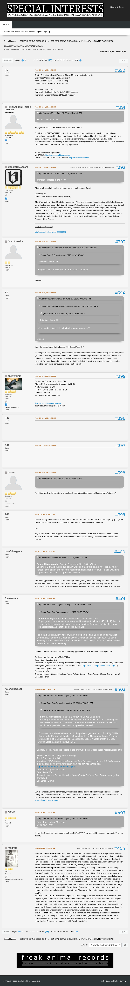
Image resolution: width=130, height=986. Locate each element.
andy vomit (14, 376)
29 (58, 60)
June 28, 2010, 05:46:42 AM (45, 70)
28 (54, 60)
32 (67, 60)
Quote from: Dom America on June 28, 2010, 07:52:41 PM (65, 299)
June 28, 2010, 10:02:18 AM (45, 107)
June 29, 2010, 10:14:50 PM (45, 376)
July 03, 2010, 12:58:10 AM (45, 848)
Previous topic (107, 51)
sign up (47, 31)
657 (76, 60)
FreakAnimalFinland (19, 106)
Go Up (6, 931)
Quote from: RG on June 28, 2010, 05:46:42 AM (60, 113)
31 (64, 60)
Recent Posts (117, 7)
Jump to (84, 945)
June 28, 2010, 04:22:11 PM (45, 167)
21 (30, 60)
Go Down (7, 60)
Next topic (121, 51)
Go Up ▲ (123, 981)
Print (124, 61)
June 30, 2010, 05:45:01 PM (45, 472)
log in (38, 31)
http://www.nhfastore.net (79, 158)
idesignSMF (36, 981)
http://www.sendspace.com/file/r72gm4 (99, 665)
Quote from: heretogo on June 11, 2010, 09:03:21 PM (63, 558)
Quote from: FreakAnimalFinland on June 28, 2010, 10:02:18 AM (68, 247)
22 (33, 60)
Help (103, 981)
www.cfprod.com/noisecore (47, 800)
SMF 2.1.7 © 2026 (10, 981)
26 (46, 60)
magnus (12, 847)
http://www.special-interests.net (57, 155)
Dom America (15, 241)
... (28, 60)
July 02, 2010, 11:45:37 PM (45, 689)
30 (61, 60)
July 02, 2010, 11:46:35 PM (45, 812)
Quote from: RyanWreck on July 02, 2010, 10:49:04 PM (63, 695)
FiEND (11, 812)
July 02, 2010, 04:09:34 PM (45, 551)
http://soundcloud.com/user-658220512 (50, 232)
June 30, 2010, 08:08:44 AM (45, 418)
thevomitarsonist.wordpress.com (48, 403)
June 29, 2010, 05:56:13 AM (45, 293)
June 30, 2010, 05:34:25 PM (45, 445)
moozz (11, 472)
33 (70, 60)
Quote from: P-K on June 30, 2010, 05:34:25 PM (60, 478)
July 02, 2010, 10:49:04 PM (45, 598)
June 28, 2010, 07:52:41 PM (45, 241)
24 (40, 60)
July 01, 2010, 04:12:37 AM (45, 514)
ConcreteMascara (18, 167)
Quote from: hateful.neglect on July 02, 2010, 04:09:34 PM (65, 604)
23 (37, 60)
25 (43, 60)
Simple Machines (24, 981)
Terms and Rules (112, 981)
